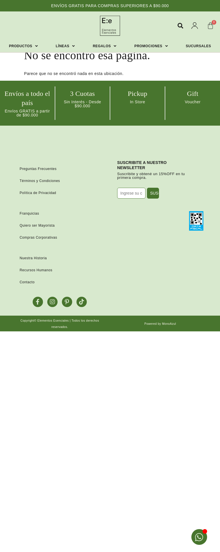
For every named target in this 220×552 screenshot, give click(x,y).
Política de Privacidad (37, 193)
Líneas (65, 46)
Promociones (151, 46)
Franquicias (29, 213)
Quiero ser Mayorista (37, 225)
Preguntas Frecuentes (37, 169)
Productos (23, 46)
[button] (180, 26)
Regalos (105, 46)
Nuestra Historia (33, 258)
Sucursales (198, 46)
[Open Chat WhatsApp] (199, 537)
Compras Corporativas (38, 238)
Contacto (27, 282)
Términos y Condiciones (39, 181)
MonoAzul (169, 323)
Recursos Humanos (35, 270)
